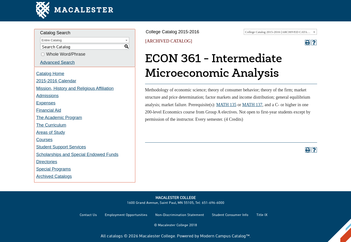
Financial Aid (48, 110)
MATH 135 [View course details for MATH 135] (226, 104)
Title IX (261, 215)
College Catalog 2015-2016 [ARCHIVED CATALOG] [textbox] (280, 32)
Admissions (47, 95)
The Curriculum (51, 125)
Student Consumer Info (230, 215)
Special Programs (53, 169)
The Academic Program (59, 117)
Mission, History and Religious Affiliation (75, 88)
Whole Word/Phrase (66, 54)
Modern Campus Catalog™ (225, 235)
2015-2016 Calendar (56, 80)
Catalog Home (50, 73)
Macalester (75, 10)
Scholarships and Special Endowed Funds (77, 154)
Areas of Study (50, 132)
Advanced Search (57, 62)
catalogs (115, 235)
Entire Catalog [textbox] (52, 40)
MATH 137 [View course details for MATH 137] (252, 104)
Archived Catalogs (54, 176)
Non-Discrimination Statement (179, 215)
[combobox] (280, 32)
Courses (44, 139)
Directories (46, 161)
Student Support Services (61, 147)
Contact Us (88, 215)
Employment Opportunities (126, 215)
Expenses (46, 103)
